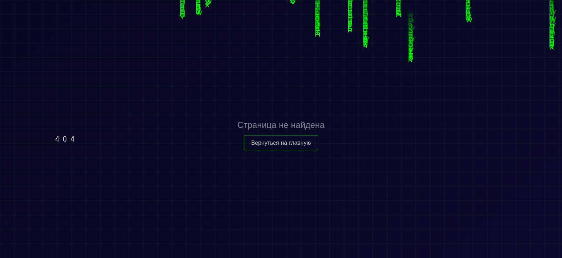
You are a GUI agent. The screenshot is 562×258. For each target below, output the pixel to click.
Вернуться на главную (281, 142)
